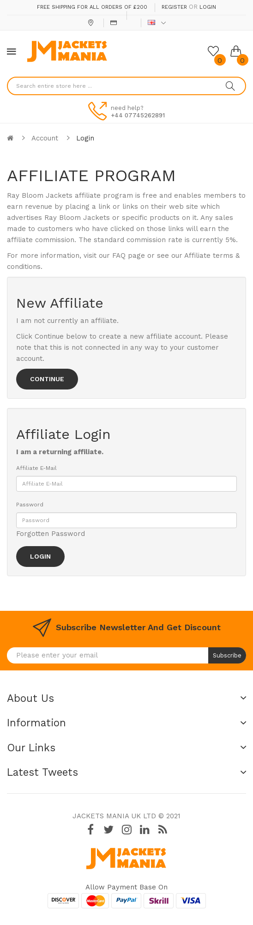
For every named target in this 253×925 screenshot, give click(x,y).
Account (44, 138)
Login (207, 7)
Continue (47, 379)
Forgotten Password (50, 533)
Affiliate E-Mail (36, 468)
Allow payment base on (126, 887)
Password (29, 504)
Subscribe (227, 655)
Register (174, 7)
